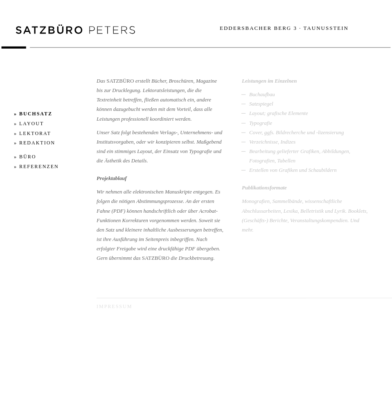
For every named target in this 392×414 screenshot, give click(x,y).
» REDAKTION (34, 143)
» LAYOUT (29, 123)
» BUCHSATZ (33, 114)
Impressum (114, 306)
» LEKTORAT (32, 133)
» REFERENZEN (36, 166)
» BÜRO (25, 157)
